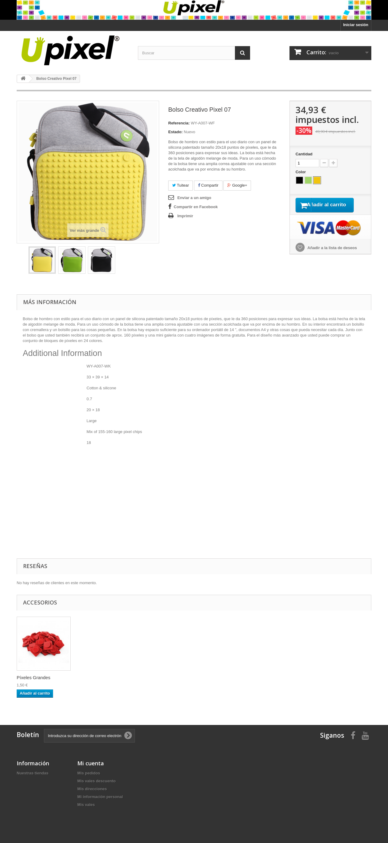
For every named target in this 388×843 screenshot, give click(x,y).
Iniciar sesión (355, 24)
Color (301, 172)
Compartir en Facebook (196, 207)
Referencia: (179, 123)
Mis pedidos (88, 773)
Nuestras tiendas (32, 773)
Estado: (175, 132)
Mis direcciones (92, 789)
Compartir (208, 185)
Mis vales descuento (96, 781)
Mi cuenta (90, 763)
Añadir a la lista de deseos (331, 255)
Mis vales (86, 804)
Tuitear (180, 185)
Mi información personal (100, 796)
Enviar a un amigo (194, 197)
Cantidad (304, 154)
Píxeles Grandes (33, 677)
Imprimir (185, 216)
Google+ (237, 185)
